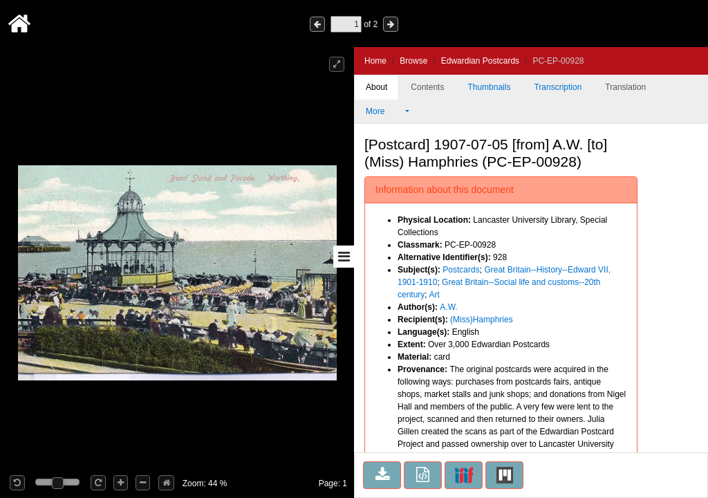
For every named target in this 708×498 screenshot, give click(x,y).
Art (434, 294)
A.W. (448, 307)
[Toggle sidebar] (343, 257)
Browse (413, 61)
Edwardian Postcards (480, 61)
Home (375, 61)
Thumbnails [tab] (488, 87)
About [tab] (376, 87)
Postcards (460, 270)
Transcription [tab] (557, 87)
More (384, 111)
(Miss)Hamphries (481, 319)
